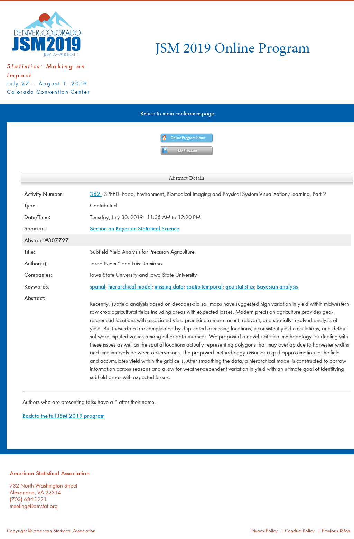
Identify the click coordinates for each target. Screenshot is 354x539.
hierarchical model (130, 286)
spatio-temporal (204, 286)
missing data (169, 286)
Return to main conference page (177, 113)
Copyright (17, 530)
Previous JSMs (336, 530)
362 (96, 194)
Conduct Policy (300, 530)
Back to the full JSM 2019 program (63, 415)
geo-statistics (239, 286)
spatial (97, 286)
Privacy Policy (264, 530)
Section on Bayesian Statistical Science (134, 228)
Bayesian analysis (277, 286)
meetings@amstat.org (34, 505)
